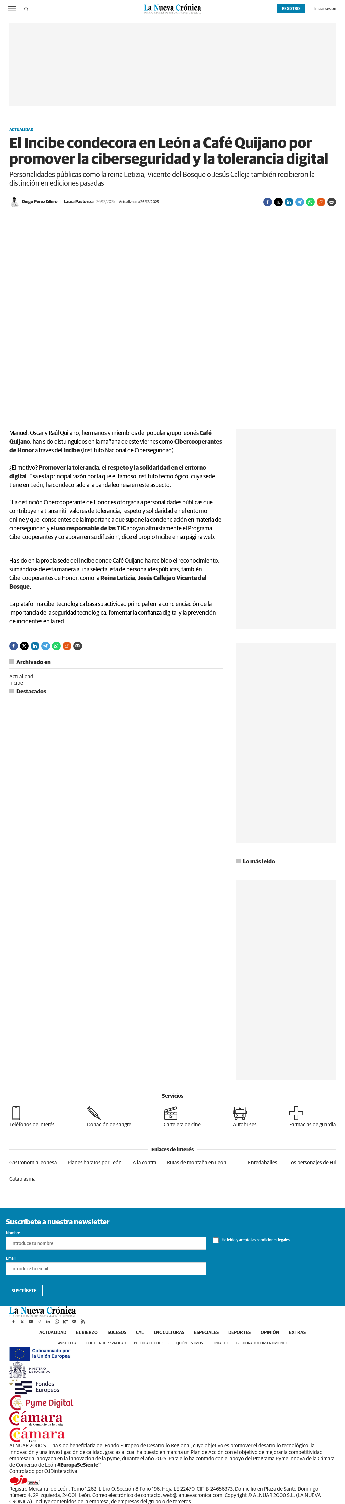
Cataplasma (22, 1179)
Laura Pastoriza (79, 202)
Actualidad (21, 130)
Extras (298, 1332)
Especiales (206, 1332)
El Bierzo (86, 1332)
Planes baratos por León (95, 1162)
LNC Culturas (169, 1332)
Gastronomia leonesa (33, 1162)
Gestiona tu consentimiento (261, 1343)
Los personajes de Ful (312, 1162)
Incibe (16, 683)
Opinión (270, 1332)
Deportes (240, 1332)
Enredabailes (262, 1162)
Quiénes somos (189, 1343)
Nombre (13, 1233)
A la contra (144, 1162)
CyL (140, 1332)
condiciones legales (273, 1240)
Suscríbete (24, 1291)
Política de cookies (151, 1343)
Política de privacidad (106, 1343)
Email (11, 1259)
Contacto (219, 1343)
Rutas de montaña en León (196, 1162)
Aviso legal (68, 1343)
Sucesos (116, 1332)
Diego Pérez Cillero (40, 202)
